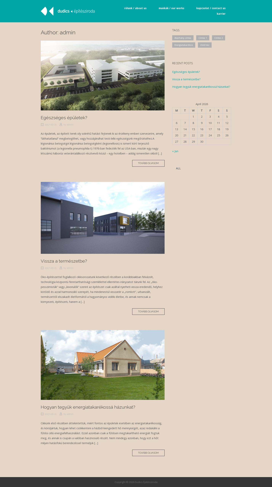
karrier (221, 13)
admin (70, 124)
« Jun (175, 151)
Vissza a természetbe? (64, 261)
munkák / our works (171, 8)
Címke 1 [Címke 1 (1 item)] (202, 37)
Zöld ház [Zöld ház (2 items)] (204, 44)
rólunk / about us (135, 8)
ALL (178, 168)
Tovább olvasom (151, 164)
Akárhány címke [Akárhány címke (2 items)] (182, 37)
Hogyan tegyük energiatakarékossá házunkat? (88, 407)
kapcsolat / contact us (211, 8)
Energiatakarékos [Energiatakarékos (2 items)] (183, 44)
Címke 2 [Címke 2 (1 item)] (218, 37)
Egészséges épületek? (64, 117)
